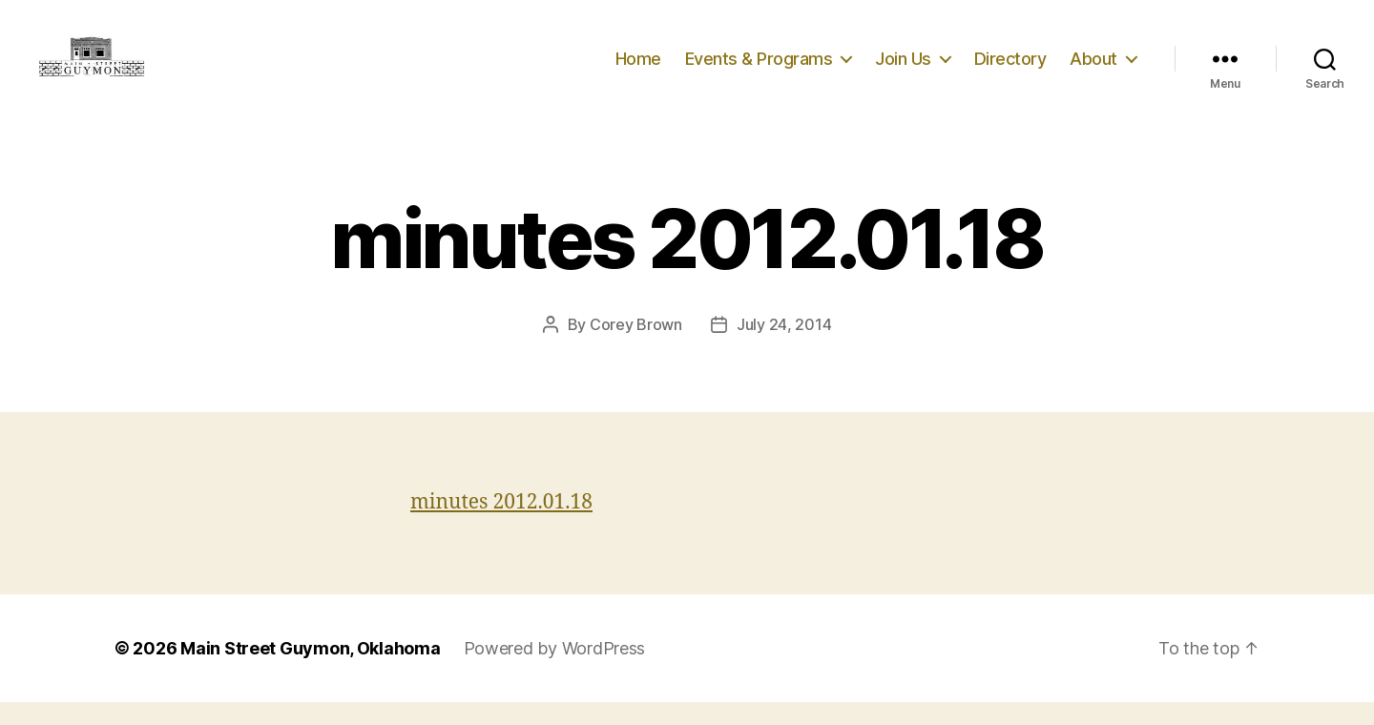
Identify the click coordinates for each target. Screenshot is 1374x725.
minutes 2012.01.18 (501, 525)
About (1093, 69)
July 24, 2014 (784, 347)
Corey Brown (636, 347)
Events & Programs (759, 69)
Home (638, 69)
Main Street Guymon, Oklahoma (310, 671)
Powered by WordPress (555, 671)
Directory (1010, 69)
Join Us (903, 69)
